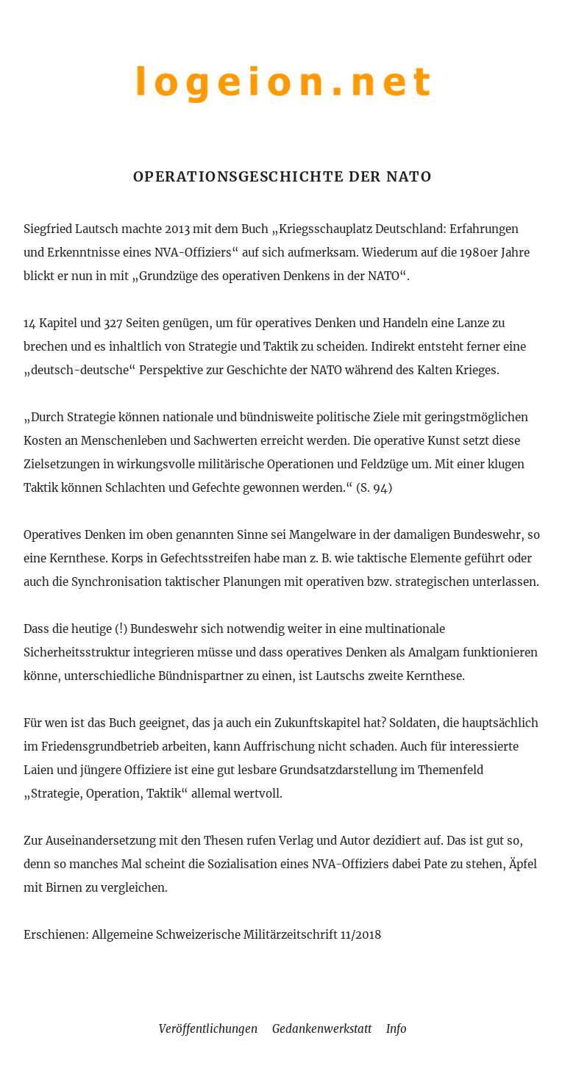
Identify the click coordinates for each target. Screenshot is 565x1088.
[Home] (282, 105)
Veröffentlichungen (208, 1029)
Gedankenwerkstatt (322, 1029)
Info (396, 1029)
